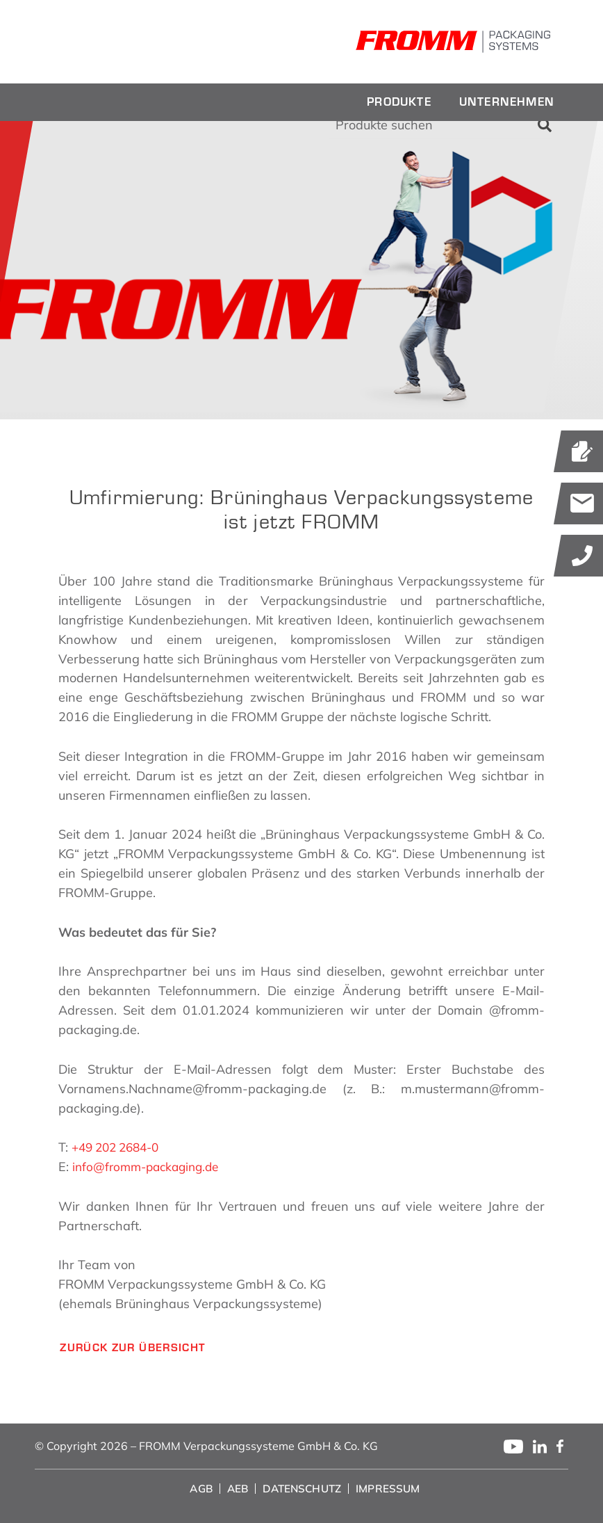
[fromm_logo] (132, 41)
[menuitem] (399, 102)
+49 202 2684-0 (120, 1147)
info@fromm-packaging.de (150, 1167)
